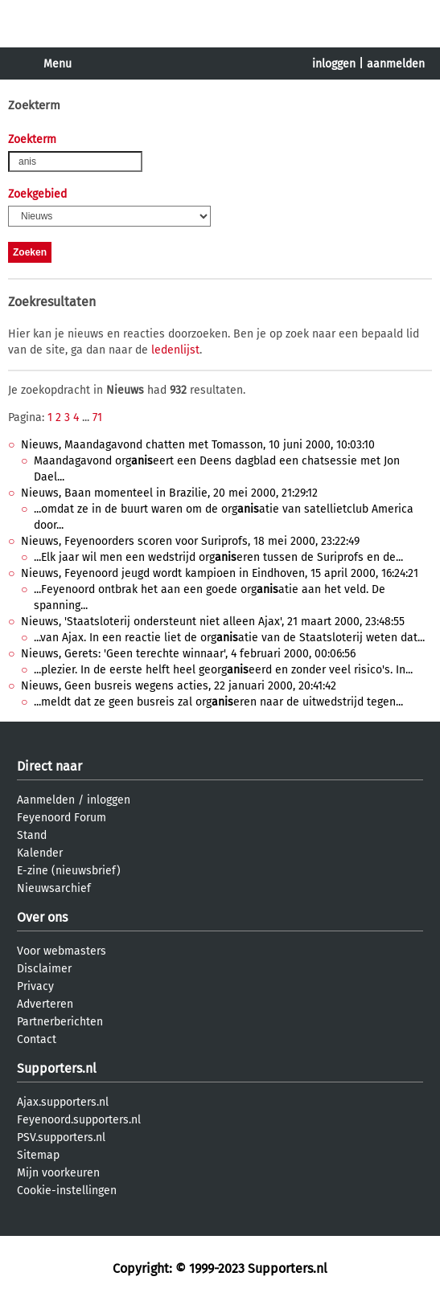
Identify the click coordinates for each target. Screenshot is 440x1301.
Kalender (40, 853)
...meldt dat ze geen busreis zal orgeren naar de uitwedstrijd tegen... (218, 702)
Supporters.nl (57, 1068)
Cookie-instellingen (67, 1190)
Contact (36, 1039)
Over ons (42, 917)
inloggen (334, 64)
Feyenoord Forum (61, 817)
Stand (32, 835)
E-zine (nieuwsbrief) (69, 871)
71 (97, 417)
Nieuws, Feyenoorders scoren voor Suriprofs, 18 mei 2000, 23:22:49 (190, 541)
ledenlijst (175, 350)
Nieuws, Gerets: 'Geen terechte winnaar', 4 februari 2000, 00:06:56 (188, 654)
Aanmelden (46, 800)
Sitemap (38, 1155)
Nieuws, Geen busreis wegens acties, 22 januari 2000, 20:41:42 (178, 686)
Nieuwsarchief (54, 888)
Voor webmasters (61, 951)
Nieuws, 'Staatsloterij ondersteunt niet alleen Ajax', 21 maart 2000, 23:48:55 (213, 621)
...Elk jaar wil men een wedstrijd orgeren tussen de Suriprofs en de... (218, 557)
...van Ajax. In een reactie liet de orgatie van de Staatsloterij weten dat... (229, 637)
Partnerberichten (60, 1022)
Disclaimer (44, 969)
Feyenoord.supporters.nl (79, 1120)
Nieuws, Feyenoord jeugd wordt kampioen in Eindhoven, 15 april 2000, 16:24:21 (219, 573)
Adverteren (45, 1004)
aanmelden (396, 64)
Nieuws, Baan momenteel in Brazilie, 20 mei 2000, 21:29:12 (169, 493)
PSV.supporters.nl (61, 1137)
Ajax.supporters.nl (63, 1102)
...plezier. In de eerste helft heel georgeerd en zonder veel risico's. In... (223, 670)
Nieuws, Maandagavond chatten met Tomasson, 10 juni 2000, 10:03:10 (198, 445)
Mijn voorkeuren (58, 1173)
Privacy (35, 986)
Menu (57, 64)
